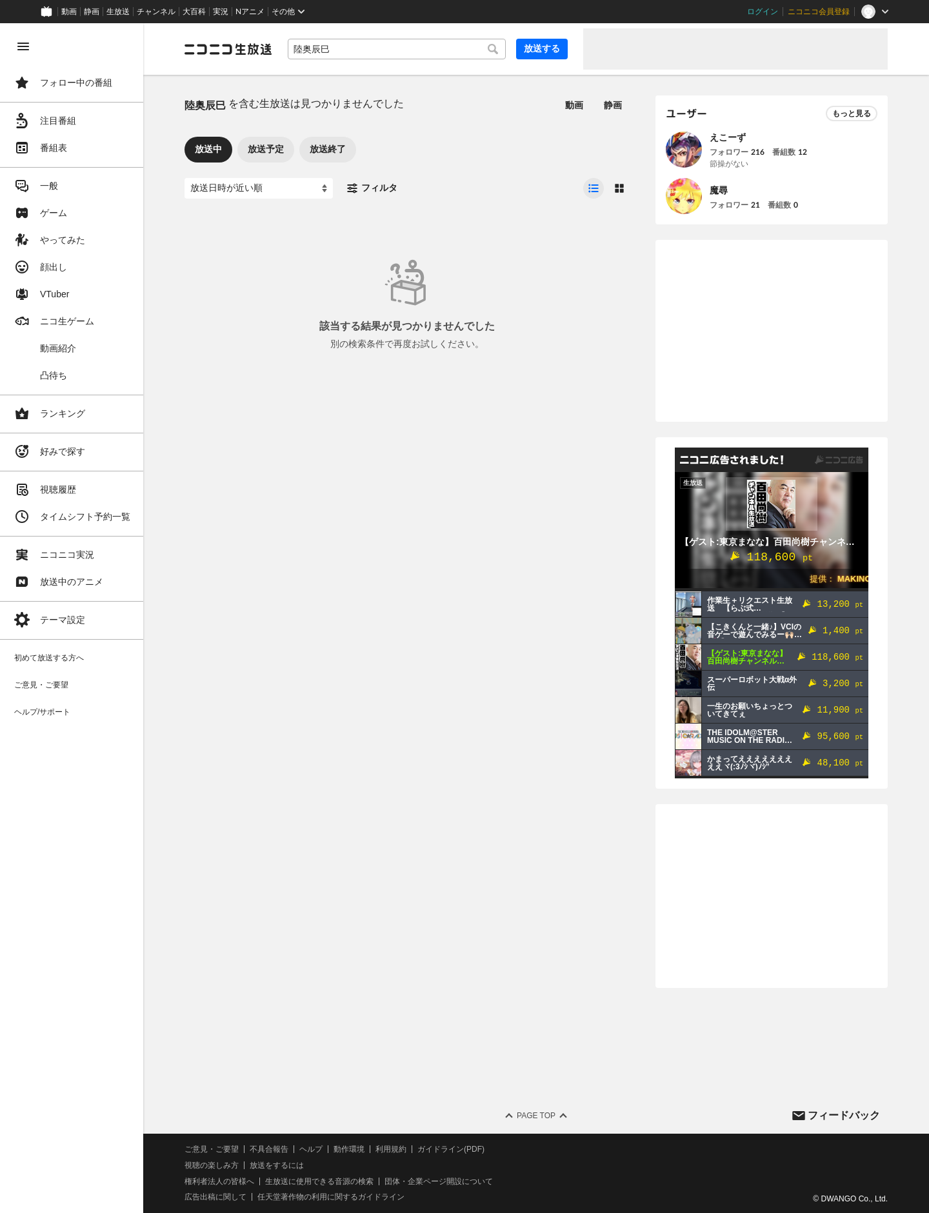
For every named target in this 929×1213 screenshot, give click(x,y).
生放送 (118, 11)
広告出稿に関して (217, 1196)
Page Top (536, 1115)
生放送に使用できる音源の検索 (320, 1181)
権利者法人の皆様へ (220, 1181)
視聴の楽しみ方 (213, 1165)
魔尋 (719, 190)
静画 (91, 11)
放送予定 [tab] (267, 149)
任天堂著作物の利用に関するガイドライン (332, 1197)
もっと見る (851, 113)
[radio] (593, 188)
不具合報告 (270, 1149)
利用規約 (392, 1149)
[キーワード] (397, 49)
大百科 (194, 11)
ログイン (762, 11)
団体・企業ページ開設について (440, 1181)
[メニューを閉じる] (23, 46)
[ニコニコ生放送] (230, 49)
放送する (542, 48)
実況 (220, 11)
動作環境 (350, 1149)
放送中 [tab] (209, 149)
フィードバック (844, 1115)
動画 (69, 11)
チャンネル (156, 11)
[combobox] (397, 49)
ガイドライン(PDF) (452, 1149)
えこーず (728, 137)
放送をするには (278, 1165)
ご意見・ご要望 (213, 1149)
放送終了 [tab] (329, 149)
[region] (72, 618)
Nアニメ (250, 11)
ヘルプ (312, 1149)
